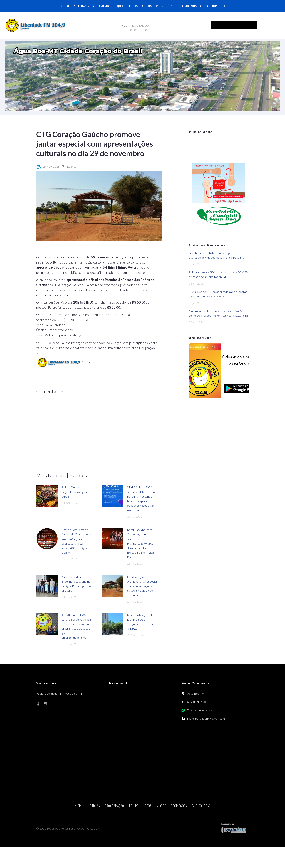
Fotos (133, 6)
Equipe (120, 6)
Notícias (80, 6)
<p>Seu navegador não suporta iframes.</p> (240, 25)
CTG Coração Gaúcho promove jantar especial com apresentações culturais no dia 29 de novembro (142, 586)
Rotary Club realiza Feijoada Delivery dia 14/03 (75, 492)
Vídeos (147, 6)
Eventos (72, 166)
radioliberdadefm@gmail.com (206, 718)
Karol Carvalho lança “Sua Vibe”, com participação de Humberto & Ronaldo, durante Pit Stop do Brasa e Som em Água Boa (140, 543)
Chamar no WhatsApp (201, 710)
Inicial (65, 6)
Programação (101, 6)
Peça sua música (189, 6)
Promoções (164, 6)
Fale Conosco (215, 6)
